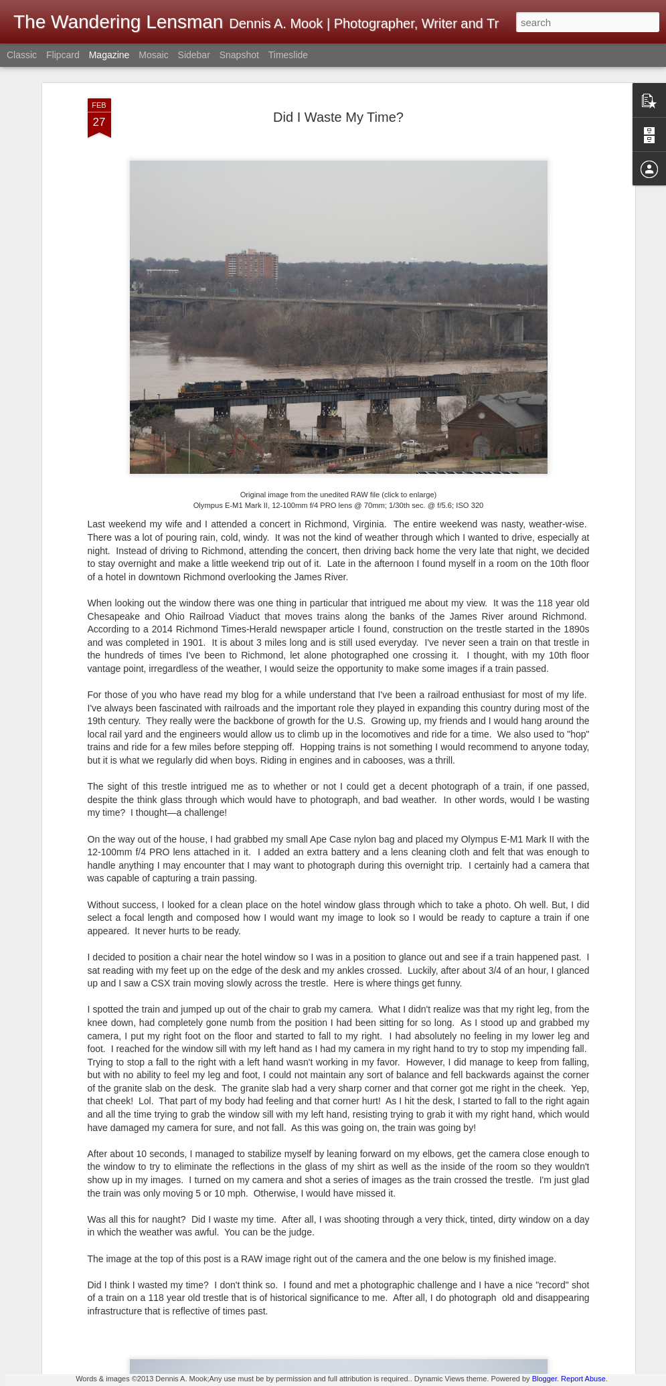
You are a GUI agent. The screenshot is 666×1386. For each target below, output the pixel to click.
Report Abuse (583, 1379)
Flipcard (63, 55)
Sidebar (194, 55)
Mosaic (153, 55)
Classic (22, 55)
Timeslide (288, 55)
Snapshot (239, 55)
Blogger (544, 1379)
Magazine (109, 55)
